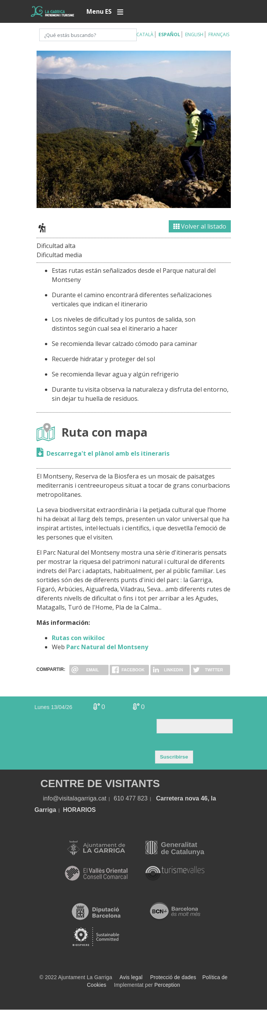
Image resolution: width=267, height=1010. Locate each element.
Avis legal (131, 977)
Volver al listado (199, 226)
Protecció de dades (173, 977)
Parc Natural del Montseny (107, 647)
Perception (167, 985)
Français (218, 34)
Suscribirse (174, 757)
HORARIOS (79, 810)
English (194, 34)
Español (169, 34)
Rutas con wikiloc (78, 638)
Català (144, 34)
